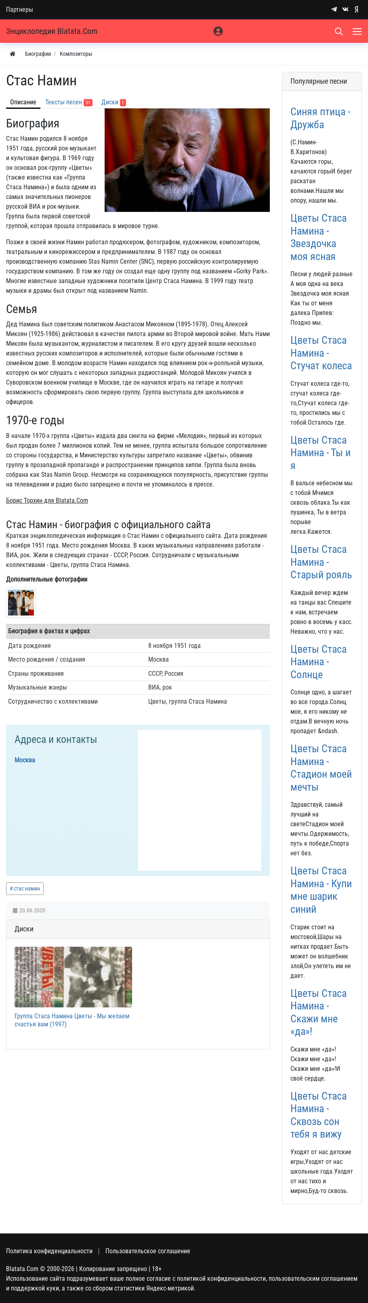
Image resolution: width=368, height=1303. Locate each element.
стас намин (27, 888)
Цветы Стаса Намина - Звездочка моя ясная (318, 237)
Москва (25, 760)
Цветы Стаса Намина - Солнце (318, 662)
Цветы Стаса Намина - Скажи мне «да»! (318, 1012)
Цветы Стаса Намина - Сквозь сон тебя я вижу (318, 1115)
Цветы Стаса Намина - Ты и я (320, 453)
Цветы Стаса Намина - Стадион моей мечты (321, 767)
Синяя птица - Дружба (320, 118)
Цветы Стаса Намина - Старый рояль (321, 562)
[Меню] (358, 31)
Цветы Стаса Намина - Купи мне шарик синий (321, 890)
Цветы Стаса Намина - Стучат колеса (321, 353)
